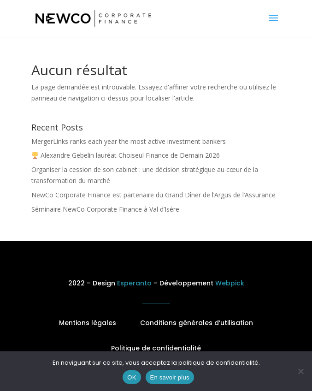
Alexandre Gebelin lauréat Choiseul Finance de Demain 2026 (126, 155)
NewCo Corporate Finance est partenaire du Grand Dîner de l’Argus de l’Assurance (153, 194)
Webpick (229, 283)
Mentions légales (87, 322)
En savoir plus (169, 377)
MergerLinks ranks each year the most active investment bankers (128, 141)
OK (131, 377)
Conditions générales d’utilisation (196, 322)
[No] (300, 371)
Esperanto (134, 283)
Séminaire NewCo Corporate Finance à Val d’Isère (105, 209)
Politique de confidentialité (156, 348)
